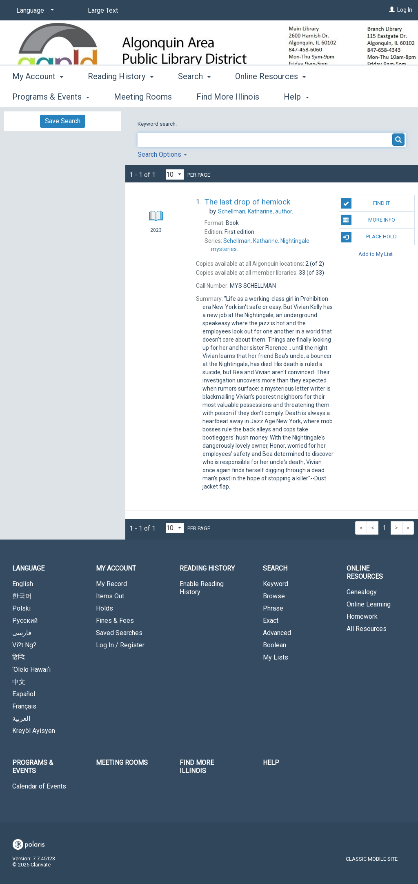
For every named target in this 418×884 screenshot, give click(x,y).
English (22, 584)
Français (24, 706)
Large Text (103, 10)
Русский (25, 620)
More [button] (346, 97)
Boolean (274, 645)
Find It (365, 203)
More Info (368, 220)
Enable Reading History (202, 588)
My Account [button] (37, 95)
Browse (274, 596)
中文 (18, 682)
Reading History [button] (120, 95)
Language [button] (28, 568)
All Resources (367, 629)
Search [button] (194, 95)
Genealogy (362, 592)
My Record (111, 584)
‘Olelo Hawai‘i (31, 669)
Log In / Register (120, 645)
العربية (21, 718)
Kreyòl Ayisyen (33, 731)
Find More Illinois (197, 767)
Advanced (277, 633)
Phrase (273, 608)
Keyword (275, 584)
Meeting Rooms (122, 762)
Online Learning (369, 604)
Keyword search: (158, 124)
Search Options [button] (162, 154)
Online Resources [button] (270, 95)
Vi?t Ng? (24, 645)
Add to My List (375, 254)
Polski (21, 608)
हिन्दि (18, 657)
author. (255, 211)
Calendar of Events (39, 786)
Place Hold (369, 237)
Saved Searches (119, 633)
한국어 (22, 596)
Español (23, 694)
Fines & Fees (115, 620)
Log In (404, 10)
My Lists (275, 657)
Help (271, 762)
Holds (104, 608)
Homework (362, 616)
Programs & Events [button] (32, 767)
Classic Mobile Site (372, 859)
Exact (270, 620)
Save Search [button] (62, 121)
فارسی (21, 633)
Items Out (110, 596)
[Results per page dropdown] (175, 174)
